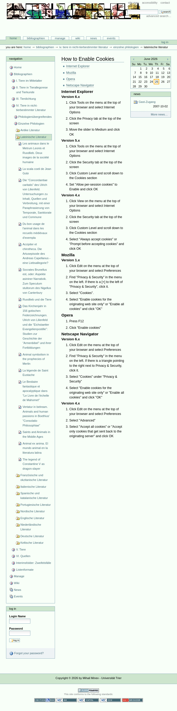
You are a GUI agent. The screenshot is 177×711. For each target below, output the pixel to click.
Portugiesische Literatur (35, 504)
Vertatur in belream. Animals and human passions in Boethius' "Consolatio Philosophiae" (36, 416)
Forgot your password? (26, 653)
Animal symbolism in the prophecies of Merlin (36, 359)
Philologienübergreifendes (35, 116)
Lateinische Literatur (33, 136)
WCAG (66, 700)
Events (111, 38)
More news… (159, 114)
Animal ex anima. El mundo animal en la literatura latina (35, 448)
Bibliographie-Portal (73, 25)
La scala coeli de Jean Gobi (37, 171)
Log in (165, 42)
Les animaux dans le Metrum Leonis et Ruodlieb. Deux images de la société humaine (36, 153)
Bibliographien (36, 38)
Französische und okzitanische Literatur (34, 477)
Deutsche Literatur (32, 536)
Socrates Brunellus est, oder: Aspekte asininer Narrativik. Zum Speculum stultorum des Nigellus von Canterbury (37, 281)
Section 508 (44, 700)
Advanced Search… (158, 16)
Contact (165, 2)
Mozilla (71, 73)
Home (13, 38)
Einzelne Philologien (126, 47)
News (93, 38)
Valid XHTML (88, 700)
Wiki (77, 38)
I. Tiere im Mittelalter (29, 80)
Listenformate (25, 569)
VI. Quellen (23, 556)
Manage (60, 38)
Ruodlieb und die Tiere (37, 299)
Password (16, 628)
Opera (70, 79)
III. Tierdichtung (26, 98)
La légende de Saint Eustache (35, 373)
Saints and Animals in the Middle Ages (36, 434)
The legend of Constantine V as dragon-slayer (34, 464)
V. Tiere (21, 549)
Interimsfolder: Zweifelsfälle (33, 562)
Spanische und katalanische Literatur (34, 495)
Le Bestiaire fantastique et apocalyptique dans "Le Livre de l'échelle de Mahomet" (36, 391)
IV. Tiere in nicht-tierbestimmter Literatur (83, 47)
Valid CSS (110, 700)
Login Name (17, 616)
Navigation (15, 58)
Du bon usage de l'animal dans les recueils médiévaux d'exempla (35, 230)
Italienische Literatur (33, 486)
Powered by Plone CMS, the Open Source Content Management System (88, 690)
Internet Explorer (78, 66)
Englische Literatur (32, 518)
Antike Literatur (30, 130)
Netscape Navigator (80, 85)
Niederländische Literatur (30, 527)
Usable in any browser (132, 700)
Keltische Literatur (31, 542)
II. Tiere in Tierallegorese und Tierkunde (32, 90)
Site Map (133, 2)
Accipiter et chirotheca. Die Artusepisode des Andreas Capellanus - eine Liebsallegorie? (36, 253)
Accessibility (149, 2)
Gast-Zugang (151, 104)
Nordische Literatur (32, 511)
